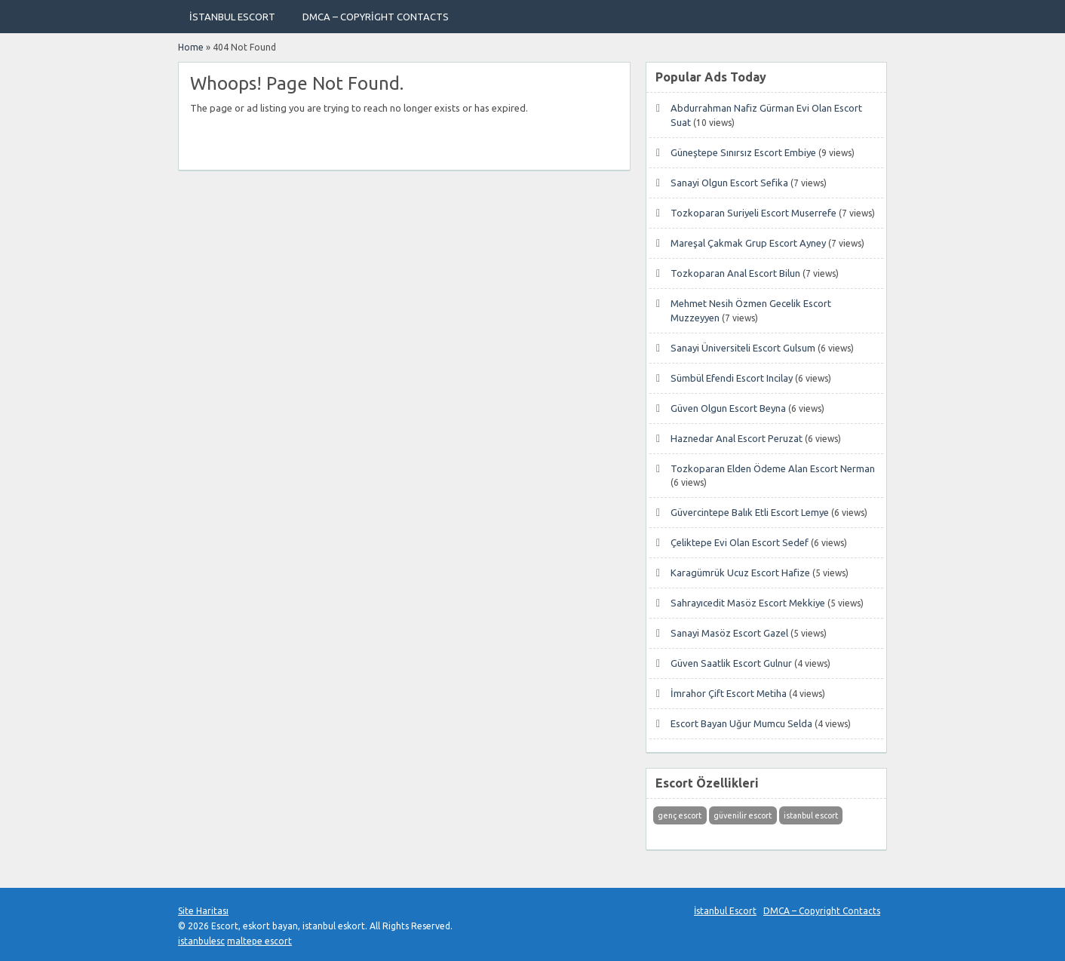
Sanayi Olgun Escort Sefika (729, 182)
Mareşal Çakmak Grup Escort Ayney (748, 243)
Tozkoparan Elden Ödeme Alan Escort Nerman (773, 468)
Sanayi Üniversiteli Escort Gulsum (743, 347)
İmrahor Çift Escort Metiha (729, 693)
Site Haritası (203, 911)
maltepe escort (259, 941)
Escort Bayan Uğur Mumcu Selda (741, 723)
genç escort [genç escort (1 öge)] (679, 815)
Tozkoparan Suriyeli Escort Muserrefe (753, 212)
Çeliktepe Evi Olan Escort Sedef (740, 542)
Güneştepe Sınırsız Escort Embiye (743, 152)
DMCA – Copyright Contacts (375, 16)
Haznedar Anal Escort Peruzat (737, 438)
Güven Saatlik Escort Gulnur (731, 663)
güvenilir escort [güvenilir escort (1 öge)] (743, 815)
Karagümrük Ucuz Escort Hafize (740, 572)
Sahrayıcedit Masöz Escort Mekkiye (748, 602)
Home (191, 47)
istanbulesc (201, 941)
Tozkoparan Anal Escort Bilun (735, 273)
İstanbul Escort (232, 16)
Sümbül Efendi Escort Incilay (732, 378)
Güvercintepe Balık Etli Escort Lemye (750, 512)
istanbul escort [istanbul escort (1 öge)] (811, 815)
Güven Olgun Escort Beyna (728, 408)
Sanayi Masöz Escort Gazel (729, 633)
